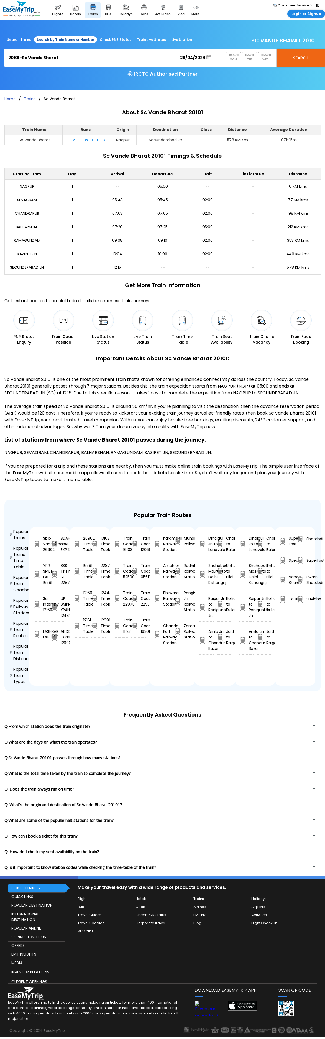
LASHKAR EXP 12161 (41, 634)
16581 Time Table (81, 571)
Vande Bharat (286, 579)
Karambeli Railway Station (162, 544)
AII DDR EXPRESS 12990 (58, 637)
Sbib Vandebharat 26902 (41, 544)
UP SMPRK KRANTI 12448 (58, 607)
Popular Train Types (19, 675)
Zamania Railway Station (182, 631)
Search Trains (19, 39)
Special (286, 560)
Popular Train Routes (19, 629)
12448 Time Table (98, 598)
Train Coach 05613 (138, 571)
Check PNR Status (115, 39)
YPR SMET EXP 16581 (41, 574)
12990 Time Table (98, 625)
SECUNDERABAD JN (27, 267)
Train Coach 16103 (121, 544)
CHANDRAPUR (27, 213)
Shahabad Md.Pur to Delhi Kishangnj (206, 574)
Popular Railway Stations (19, 606)
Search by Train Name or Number (65, 39)
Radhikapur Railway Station (182, 571)
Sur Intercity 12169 (41, 604)
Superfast (304, 560)
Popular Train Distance (19, 652)
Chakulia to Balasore (224, 544)
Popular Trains (19, 534)
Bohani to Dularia (224, 604)
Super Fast (286, 541)
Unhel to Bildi (224, 571)
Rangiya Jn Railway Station (182, 601)
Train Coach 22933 (138, 598)
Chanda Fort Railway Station (162, 634)
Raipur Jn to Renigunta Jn (206, 607)
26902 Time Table (81, 544)
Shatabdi (304, 539)
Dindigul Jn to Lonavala (206, 544)
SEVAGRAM (27, 200)
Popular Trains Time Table (19, 557)
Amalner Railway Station (162, 571)
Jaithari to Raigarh (224, 637)
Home (10, 99)
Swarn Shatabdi (304, 579)
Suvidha (304, 599)
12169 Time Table (81, 598)
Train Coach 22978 (121, 598)
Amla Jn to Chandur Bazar (206, 640)
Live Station (182, 39)
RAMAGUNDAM (27, 240)
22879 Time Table (98, 571)
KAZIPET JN (27, 254)
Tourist (286, 599)
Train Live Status (151, 39)
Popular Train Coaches (19, 583)
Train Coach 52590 (121, 571)
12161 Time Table (81, 625)
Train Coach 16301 (138, 625)
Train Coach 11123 (121, 625)
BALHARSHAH (27, 227)
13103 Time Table (98, 544)
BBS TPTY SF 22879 (58, 574)
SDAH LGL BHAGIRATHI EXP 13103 (58, 544)
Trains (29, 99)
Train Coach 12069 (138, 544)
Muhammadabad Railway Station (182, 541)
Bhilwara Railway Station (162, 598)
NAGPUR (27, 186)
